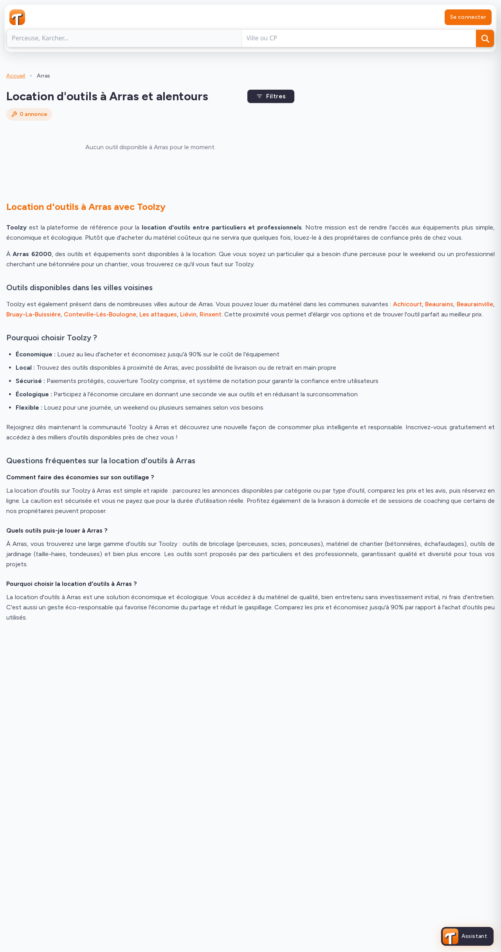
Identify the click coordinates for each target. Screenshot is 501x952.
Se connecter (468, 17)
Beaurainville (475, 304)
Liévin (188, 314)
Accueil (15, 75)
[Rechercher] (485, 38)
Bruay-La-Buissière (33, 314)
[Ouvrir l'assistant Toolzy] (465, 936)
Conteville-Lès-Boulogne (100, 314)
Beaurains (439, 304)
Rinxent (211, 314)
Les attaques (158, 314)
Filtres (271, 96)
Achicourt (407, 304)
